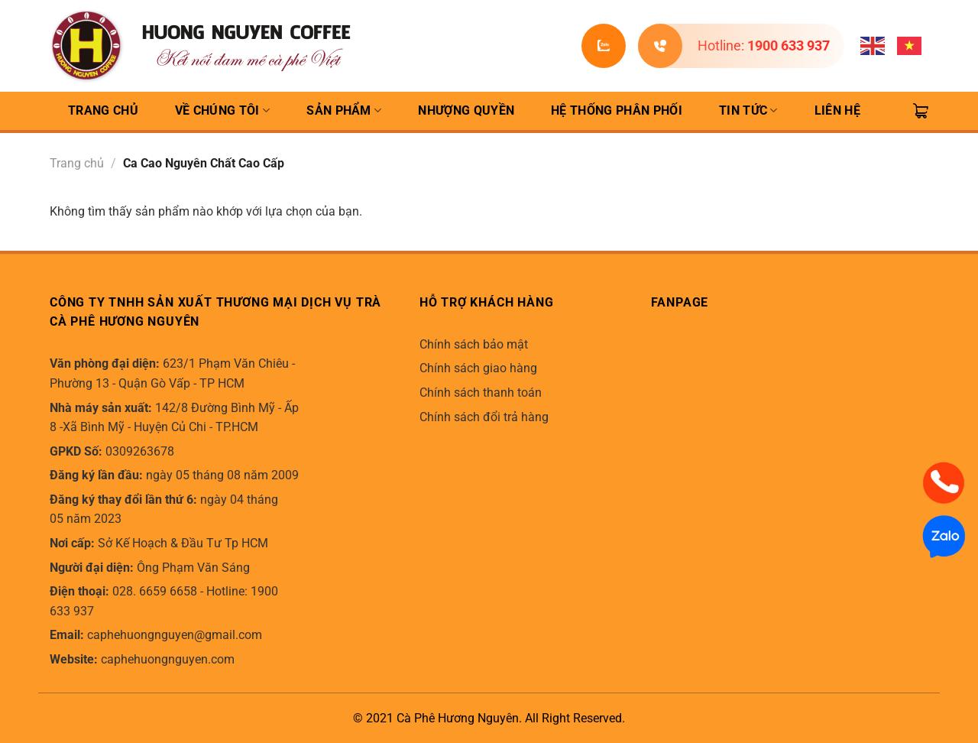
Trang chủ (77, 163)
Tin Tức (748, 110)
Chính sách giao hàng (478, 368)
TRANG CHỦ (103, 110)
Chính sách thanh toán (480, 392)
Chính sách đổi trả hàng (484, 417)
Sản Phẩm (343, 110)
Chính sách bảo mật (473, 344)
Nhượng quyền (466, 110)
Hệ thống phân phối (616, 110)
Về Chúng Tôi (222, 110)
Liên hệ (837, 110)
